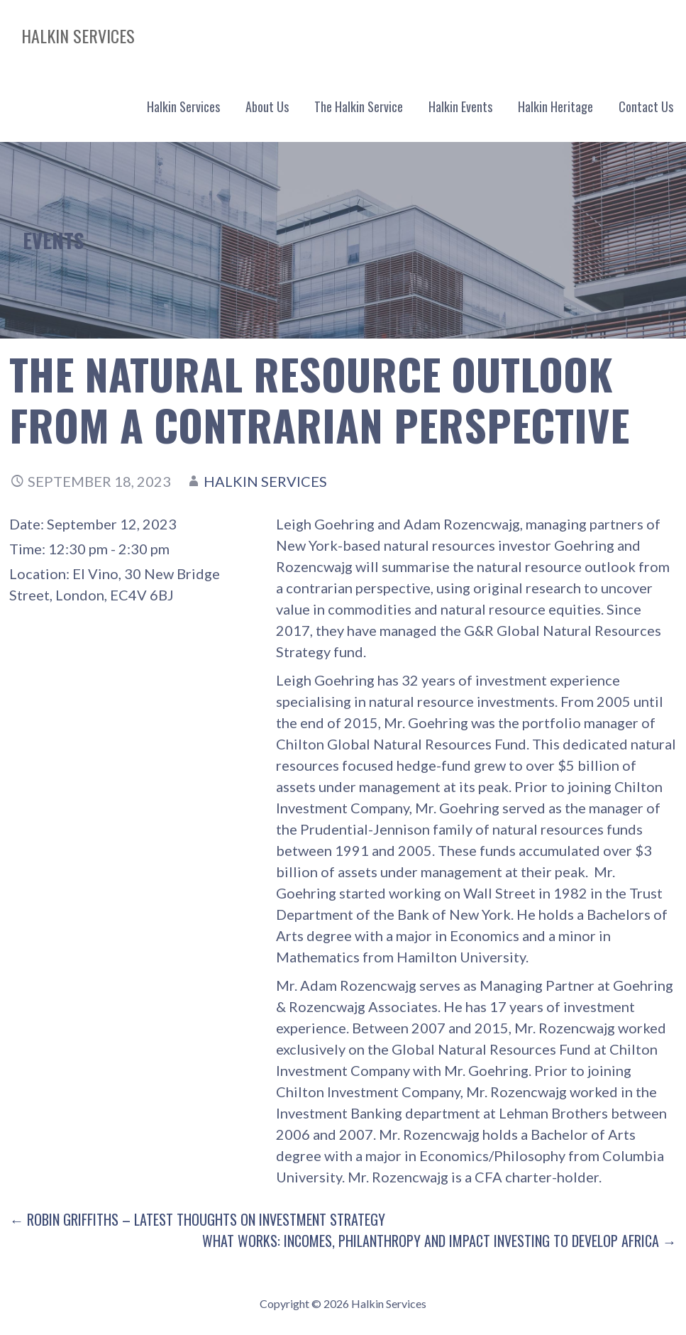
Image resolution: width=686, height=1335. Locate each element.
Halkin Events (460, 106)
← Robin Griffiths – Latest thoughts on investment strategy (197, 1219)
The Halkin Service (358, 106)
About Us (267, 106)
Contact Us (646, 106)
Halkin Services (78, 35)
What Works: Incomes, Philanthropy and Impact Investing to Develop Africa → (439, 1240)
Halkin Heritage (555, 106)
